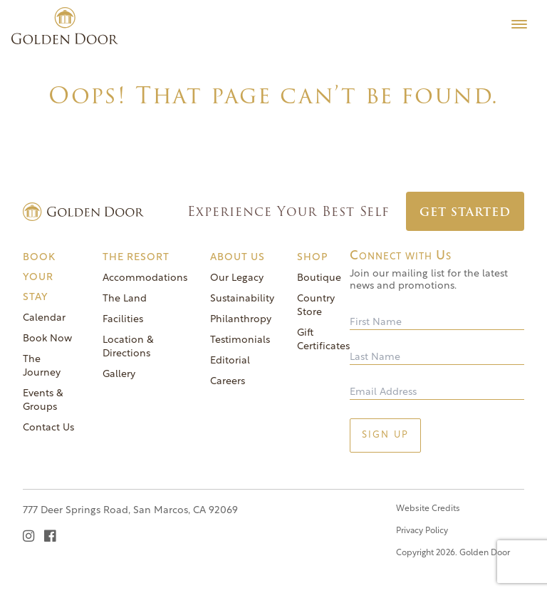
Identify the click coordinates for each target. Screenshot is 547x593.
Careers (227, 381)
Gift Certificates (323, 340)
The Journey (42, 366)
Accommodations (145, 278)
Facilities (123, 319)
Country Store (316, 306)
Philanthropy (240, 319)
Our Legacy (237, 278)
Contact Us (48, 428)
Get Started (465, 212)
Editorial (230, 361)
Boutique (319, 278)
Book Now (47, 339)
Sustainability (242, 299)
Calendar (44, 318)
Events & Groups (43, 400)
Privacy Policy (422, 531)
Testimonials (240, 340)
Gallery (119, 374)
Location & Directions (128, 347)
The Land (125, 299)
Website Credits (428, 509)
